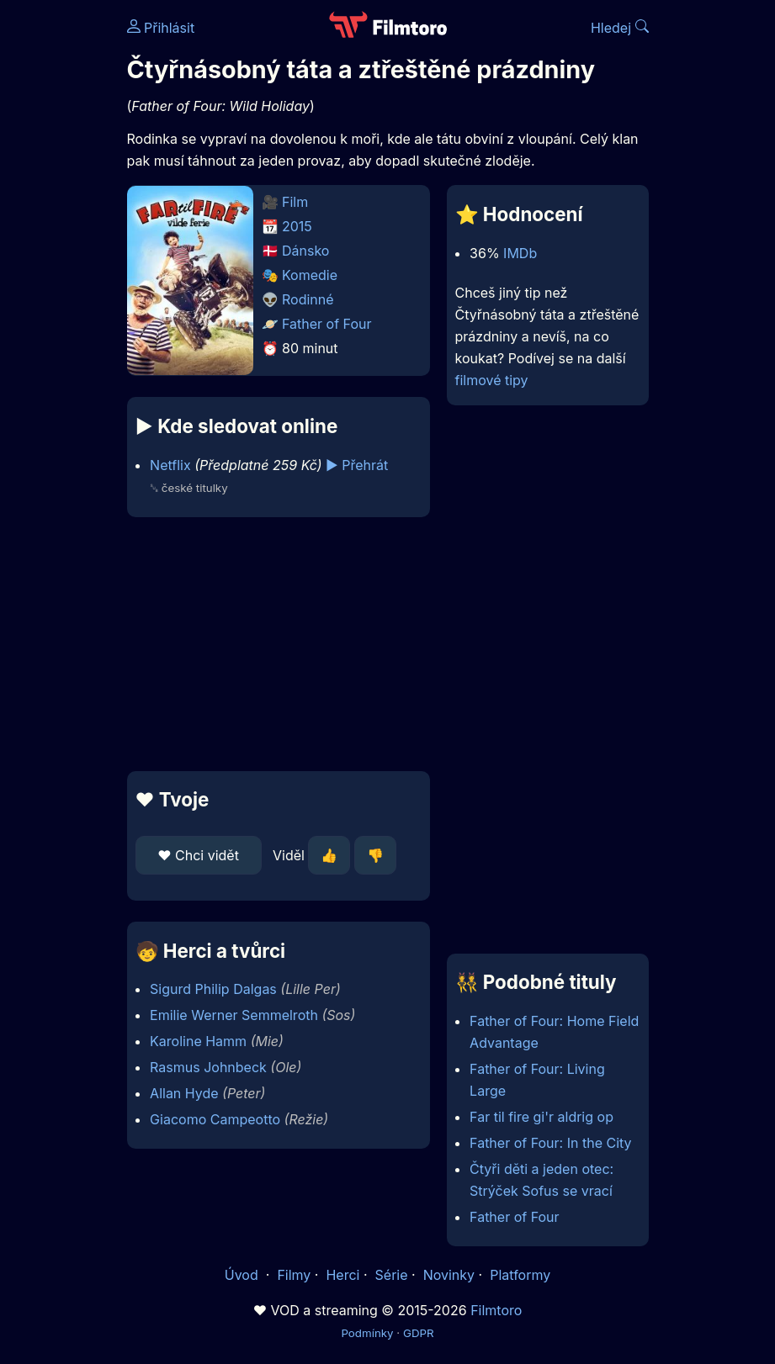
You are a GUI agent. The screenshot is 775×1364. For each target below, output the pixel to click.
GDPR (418, 1333)
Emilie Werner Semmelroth (234, 1015)
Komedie (309, 275)
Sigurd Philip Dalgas (213, 989)
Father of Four (327, 323)
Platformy (520, 1274)
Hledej (620, 27)
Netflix (170, 465)
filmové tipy (491, 380)
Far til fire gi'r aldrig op (541, 1116)
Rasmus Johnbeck (208, 1067)
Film (295, 201)
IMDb (520, 253)
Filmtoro (496, 1310)
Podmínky (367, 1333)
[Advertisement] (273, 644)
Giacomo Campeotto (215, 1119)
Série (391, 1274)
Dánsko (305, 250)
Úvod (243, 1274)
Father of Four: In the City (550, 1142)
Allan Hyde (184, 1093)
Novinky (449, 1274)
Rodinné (308, 299)
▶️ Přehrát (357, 465)
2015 (297, 226)
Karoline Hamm (198, 1041)
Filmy (294, 1274)
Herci (342, 1274)
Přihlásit (161, 27)
